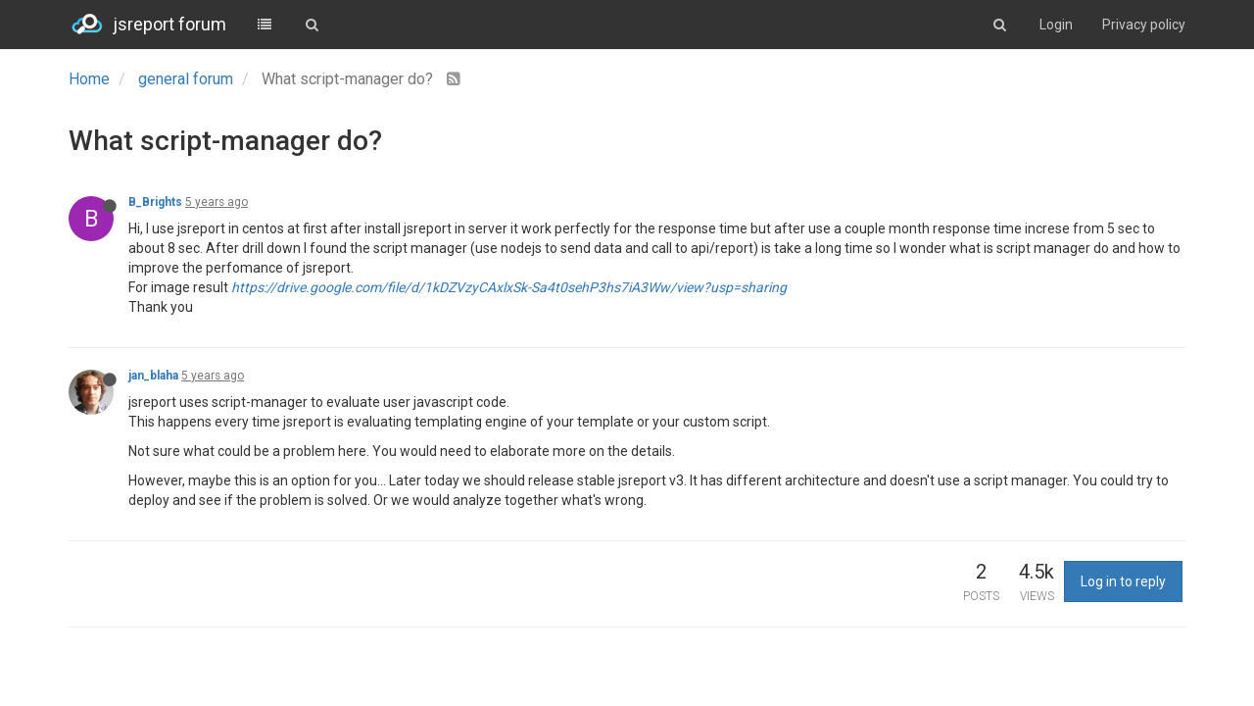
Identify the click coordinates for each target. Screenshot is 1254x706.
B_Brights (155, 202)
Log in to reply (1123, 581)
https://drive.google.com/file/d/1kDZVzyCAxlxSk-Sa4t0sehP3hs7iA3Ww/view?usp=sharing (509, 287)
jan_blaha (153, 375)
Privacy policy (1143, 24)
